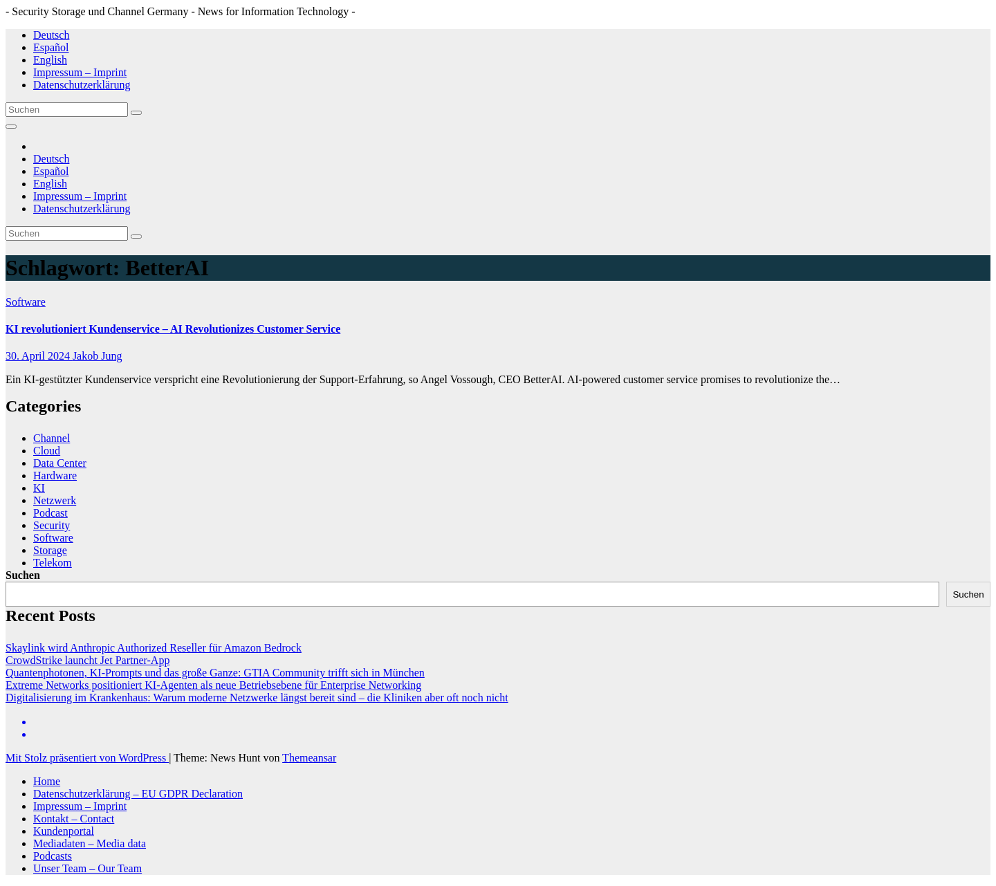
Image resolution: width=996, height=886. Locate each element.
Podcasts (52, 856)
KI (39, 488)
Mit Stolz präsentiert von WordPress (87, 758)
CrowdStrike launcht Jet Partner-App (87, 660)
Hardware (55, 475)
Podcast (50, 513)
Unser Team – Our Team (87, 868)
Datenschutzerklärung (81, 85)
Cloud (46, 450)
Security (51, 525)
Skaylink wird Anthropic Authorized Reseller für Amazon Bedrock (154, 648)
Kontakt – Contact (73, 818)
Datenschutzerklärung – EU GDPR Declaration (138, 794)
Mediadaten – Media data (89, 843)
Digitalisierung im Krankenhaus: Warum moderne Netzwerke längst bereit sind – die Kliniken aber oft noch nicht (257, 697)
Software (26, 302)
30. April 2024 (39, 356)
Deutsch (51, 35)
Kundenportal (63, 831)
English (50, 60)
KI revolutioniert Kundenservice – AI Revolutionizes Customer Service (173, 329)
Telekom (52, 563)
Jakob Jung (97, 356)
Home (46, 781)
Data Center (59, 463)
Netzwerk (54, 500)
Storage (50, 550)
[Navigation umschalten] (11, 126)
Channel (51, 438)
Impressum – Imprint (80, 72)
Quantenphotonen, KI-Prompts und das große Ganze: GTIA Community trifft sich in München (215, 673)
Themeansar (309, 758)
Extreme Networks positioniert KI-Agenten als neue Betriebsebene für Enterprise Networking (213, 685)
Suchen (23, 575)
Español (51, 47)
